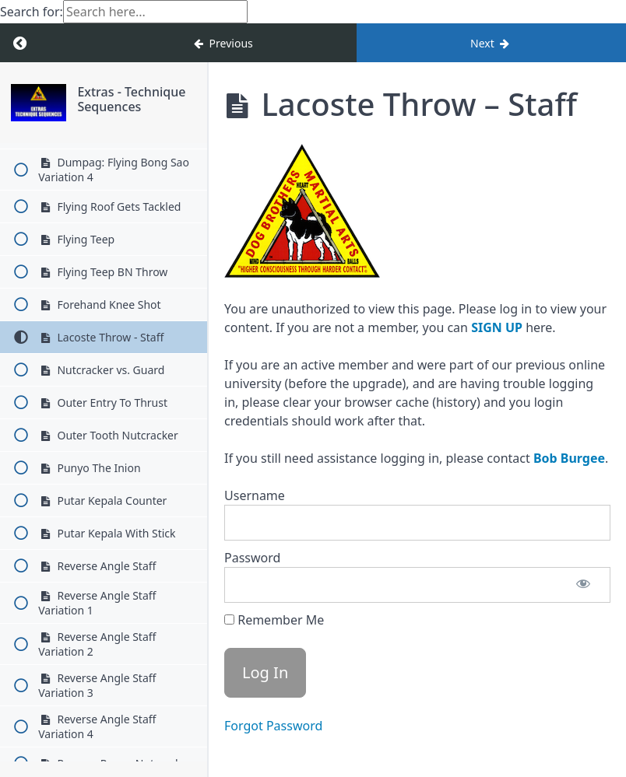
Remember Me (274, 619)
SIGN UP (496, 327)
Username (254, 495)
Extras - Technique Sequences (131, 99)
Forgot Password (273, 725)
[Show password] (583, 585)
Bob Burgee (569, 458)
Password (252, 557)
